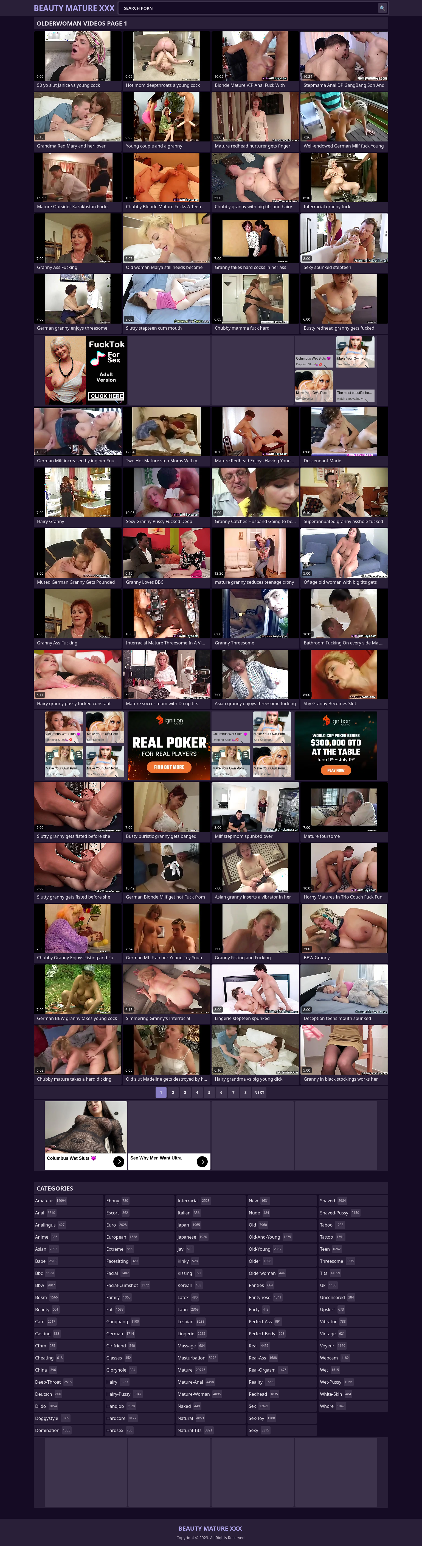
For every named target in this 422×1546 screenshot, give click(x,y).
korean (190, 1285)
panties (261, 1285)
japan (189, 1225)
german (121, 1334)
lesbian (192, 1321)
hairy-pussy (124, 1394)
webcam (335, 1358)
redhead (264, 1394)
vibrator (333, 1321)
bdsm (47, 1297)
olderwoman (267, 1273)
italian (189, 1213)
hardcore (122, 1418)
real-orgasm (268, 1370)
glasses (119, 1358)
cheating (49, 1358)
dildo (46, 1406)
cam (46, 1321)
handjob (121, 1406)
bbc (45, 1273)
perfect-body (267, 1334)
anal (46, 1213)
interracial (194, 1201)
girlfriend (121, 1346)
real (259, 1346)
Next (259, 1092)
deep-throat (54, 1382)
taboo (332, 1225)
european (122, 1237)
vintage (333, 1334)
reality (262, 1382)
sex (259, 1406)
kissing (190, 1273)
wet (330, 1370)
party (259, 1309)
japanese (193, 1237)
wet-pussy (336, 1382)
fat (115, 1309)
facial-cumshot (128, 1285)
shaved (333, 1201)
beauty (47, 1309)
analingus (50, 1225)
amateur (51, 1201)
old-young (266, 1249)
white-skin (336, 1394)
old (258, 1225)
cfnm (46, 1346)
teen (331, 1249)
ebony (118, 1201)
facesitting (122, 1261)
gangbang (123, 1321)
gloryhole (121, 1370)
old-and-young (270, 1237)
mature (192, 1370)
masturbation (198, 1358)
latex (188, 1297)
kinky (188, 1261)
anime (47, 1237)
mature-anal (196, 1382)
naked (189, 1406)
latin (189, 1309)
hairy (118, 1382)
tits (330, 1273)
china (46, 1370)
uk (329, 1285)
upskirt (332, 1309)
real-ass (263, 1358)
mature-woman (200, 1394)
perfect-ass (265, 1321)
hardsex (120, 1430)
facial (118, 1273)
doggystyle (53, 1418)
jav (186, 1249)
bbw (45, 1285)
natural (191, 1418)
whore (333, 1406)
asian (47, 1249)
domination (53, 1430)
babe (46, 1261)
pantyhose (266, 1297)
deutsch (48, 1394)
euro (117, 1225)
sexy (260, 1430)
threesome (337, 1261)
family (119, 1297)
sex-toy (262, 1418)
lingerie (192, 1334)
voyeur (333, 1346)
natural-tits (196, 1430)
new (259, 1201)
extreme (120, 1249)
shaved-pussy (340, 1213)
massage (192, 1346)
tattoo (332, 1237)
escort (118, 1213)
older (261, 1261)
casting (48, 1334)
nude (260, 1213)
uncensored (337, 1297)
